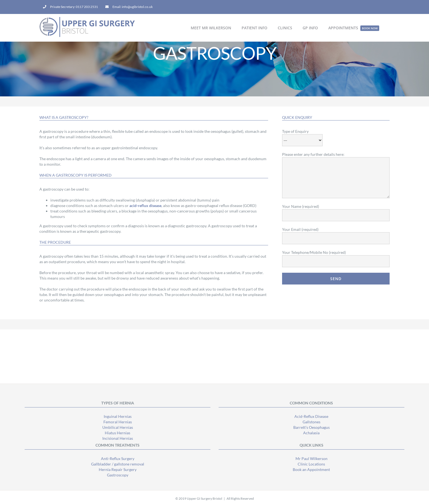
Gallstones (311, 421)
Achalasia (311, 432)
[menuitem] (70, 7)
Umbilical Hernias (117, 427)
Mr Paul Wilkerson (311, 458)
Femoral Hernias (117, 421)
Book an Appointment (311, 469)
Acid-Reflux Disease (311, 416)
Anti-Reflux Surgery (117, 458)
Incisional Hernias (117, 438)
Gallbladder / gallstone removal (117, 464)
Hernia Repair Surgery (118, 469)
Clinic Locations (311, 464)
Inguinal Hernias (118, 416)
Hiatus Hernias (117, 432)
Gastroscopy (117, 475)
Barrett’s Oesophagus (311, 427)
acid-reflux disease (145, 205)
